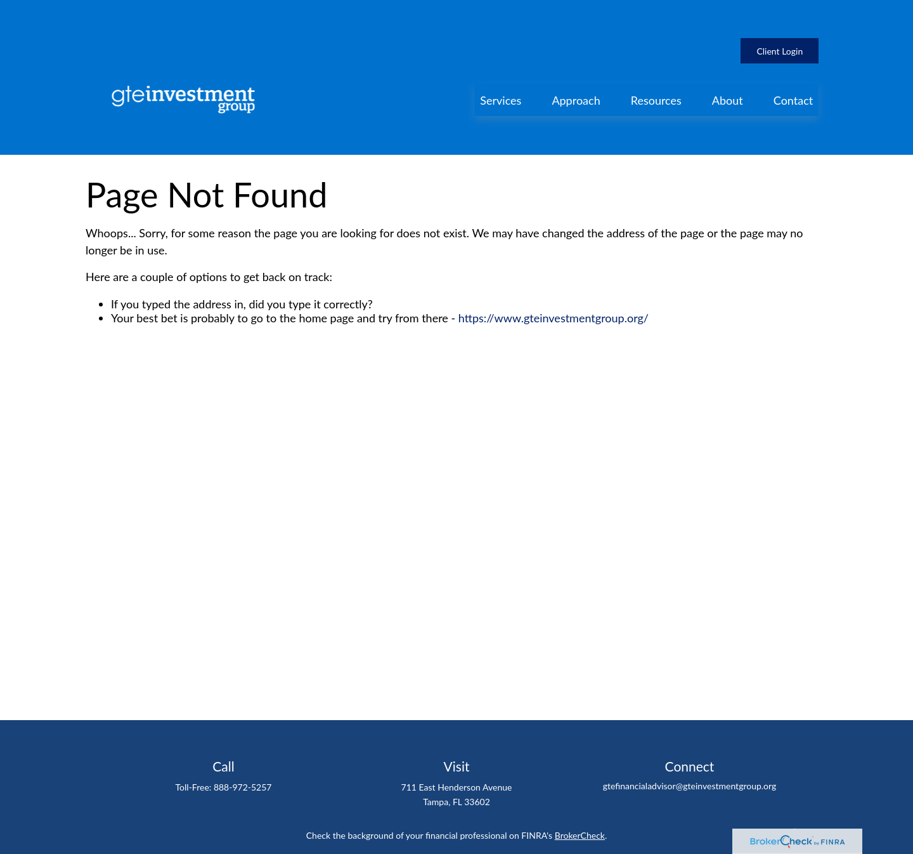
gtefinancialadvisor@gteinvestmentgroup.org (690, 728)
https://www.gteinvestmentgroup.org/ (553, 261)
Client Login (779, 13)
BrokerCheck (580, 778)
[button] (500, 61)
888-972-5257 (243, 730)
